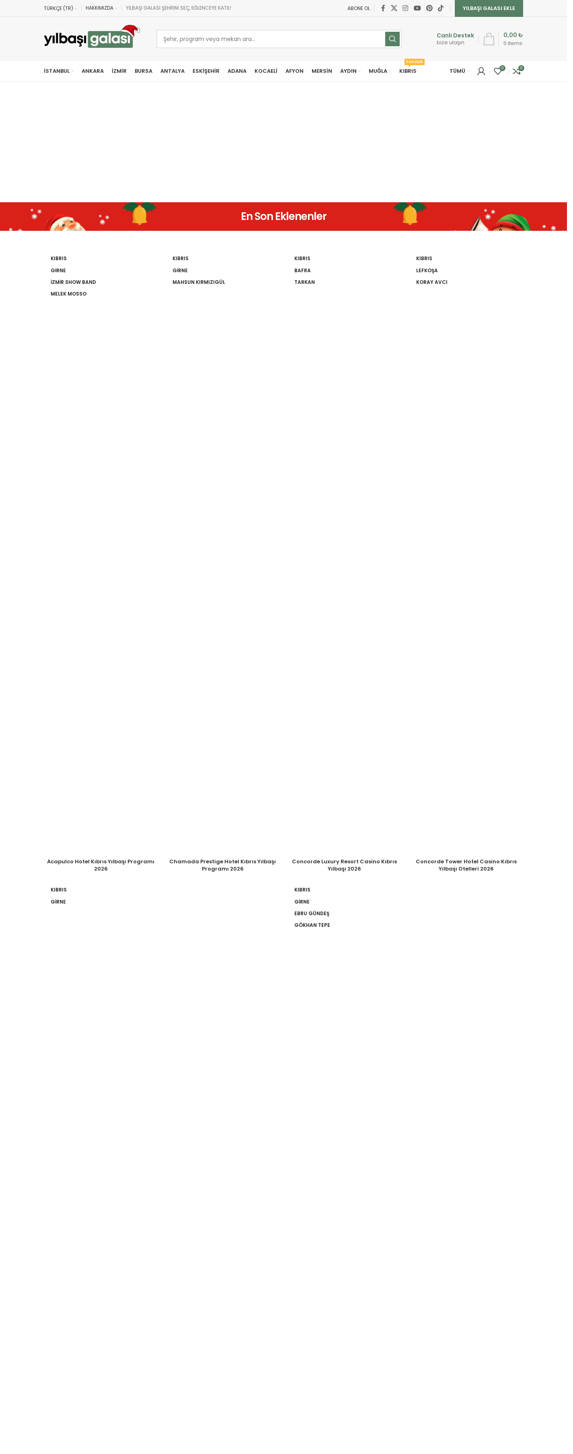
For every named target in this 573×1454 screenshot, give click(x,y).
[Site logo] (92, 39)
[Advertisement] (283, 142)
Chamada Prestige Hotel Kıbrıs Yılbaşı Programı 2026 (222, 865)
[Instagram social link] (405, 8)
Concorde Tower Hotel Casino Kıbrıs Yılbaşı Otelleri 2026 (466, 865)
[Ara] (279, 39)
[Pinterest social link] (429, 8)
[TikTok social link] (440, 8)
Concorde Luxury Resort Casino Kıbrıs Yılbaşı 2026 (344, 865)
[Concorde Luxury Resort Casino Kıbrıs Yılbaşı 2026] (344, 552)
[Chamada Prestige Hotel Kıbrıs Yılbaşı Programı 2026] (222, 552)
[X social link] (394, 8)
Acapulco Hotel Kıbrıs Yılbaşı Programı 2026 (100, 865)
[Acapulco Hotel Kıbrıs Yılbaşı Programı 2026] (101, 552)
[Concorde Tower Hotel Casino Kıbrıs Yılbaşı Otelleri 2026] (466, 552)
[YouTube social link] (417, 8)
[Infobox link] (447, 39)
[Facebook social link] (383, 8)
